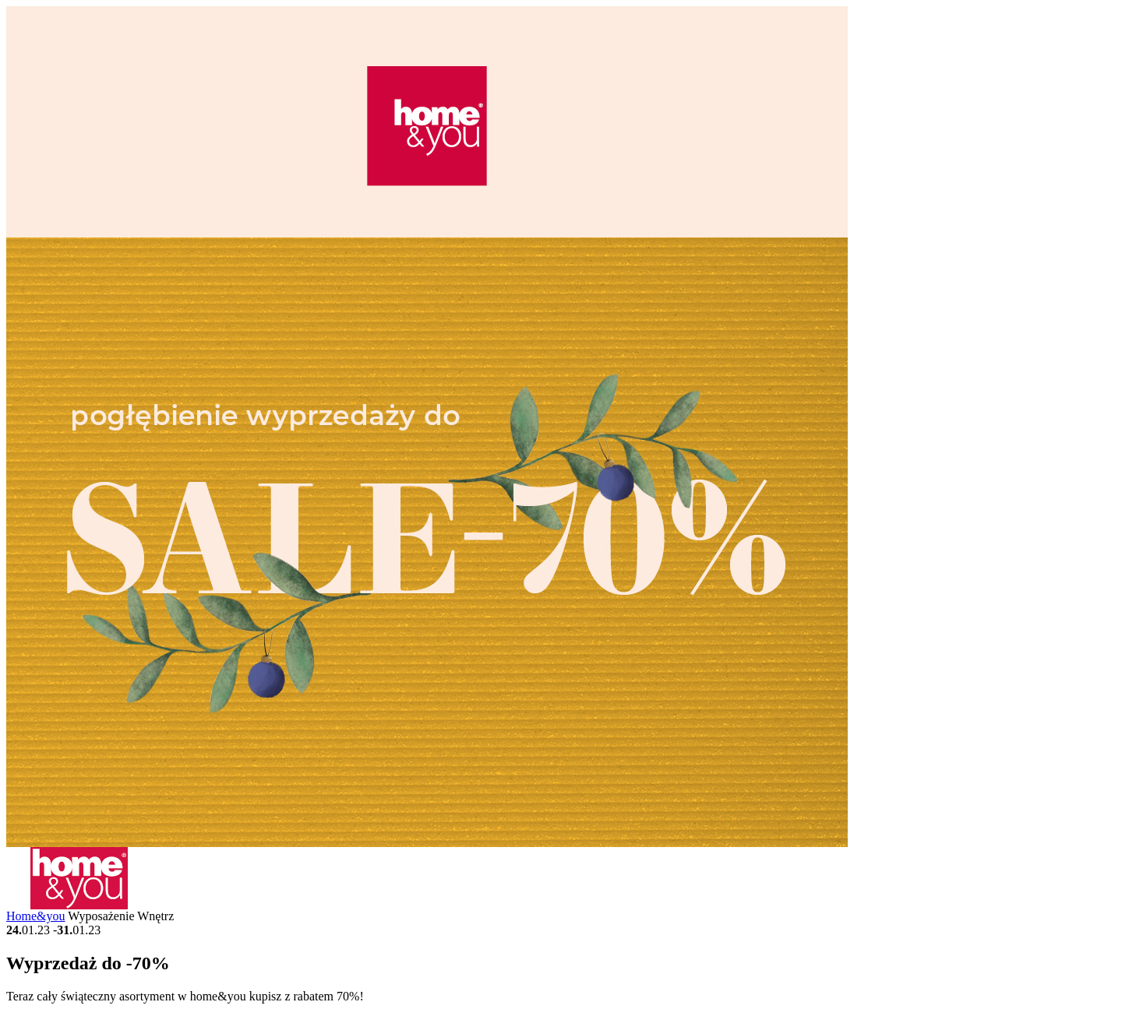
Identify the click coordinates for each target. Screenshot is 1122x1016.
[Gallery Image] (427, 842)
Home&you (35, 916)
